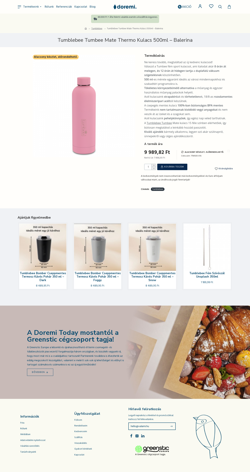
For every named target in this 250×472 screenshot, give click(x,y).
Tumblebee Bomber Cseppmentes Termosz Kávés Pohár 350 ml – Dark (43, 277)
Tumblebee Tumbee (159, 123)
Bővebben (38, 372)
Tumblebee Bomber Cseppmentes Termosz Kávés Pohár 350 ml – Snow (152, 277)
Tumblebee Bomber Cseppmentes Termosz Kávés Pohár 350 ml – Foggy (97, 277)
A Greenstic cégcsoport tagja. (150, 454)
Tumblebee (96, 28)
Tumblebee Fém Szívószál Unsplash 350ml (207, 275)
